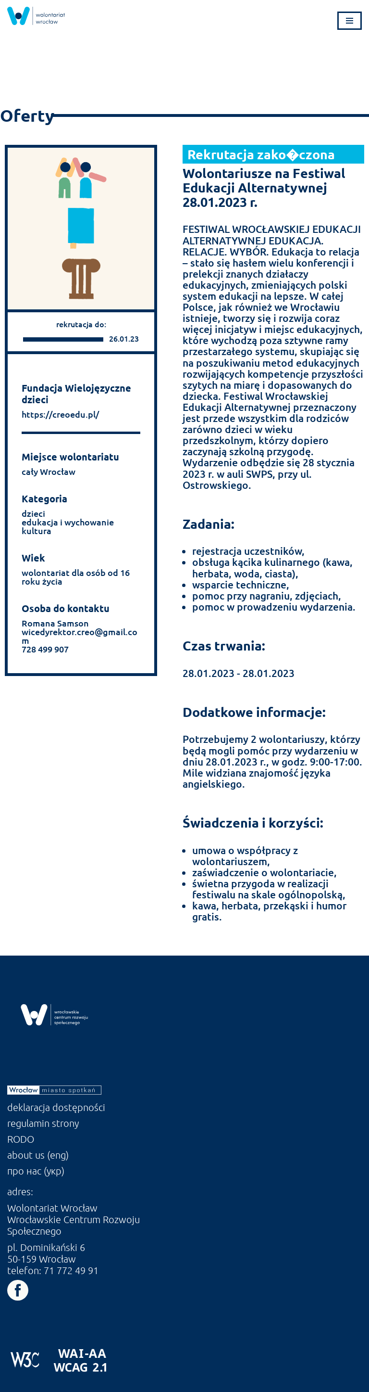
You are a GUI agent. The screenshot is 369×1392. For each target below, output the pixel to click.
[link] (36, 16)
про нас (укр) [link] (35, 1170)
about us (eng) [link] (38, 1155)
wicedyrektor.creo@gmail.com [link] (79, 636)
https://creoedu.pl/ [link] (60, 414)
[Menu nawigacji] (349, 21)
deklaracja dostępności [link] (56, 1107)
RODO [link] (20, 1139)
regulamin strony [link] (43, 1123)
